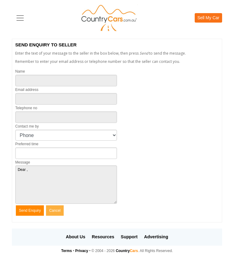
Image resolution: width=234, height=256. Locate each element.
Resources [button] (103, 236)
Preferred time (26, 144)
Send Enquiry (30, 210)
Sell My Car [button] (208, 17)
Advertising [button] (156, 236)
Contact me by (27, 126)
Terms (66, 251)
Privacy (81, 251)
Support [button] (129, 236)
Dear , (66, 184)
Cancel (54, 210)
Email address (26, 90)
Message (22, 162)
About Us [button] (75, 236)
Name (20, 71)
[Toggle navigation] (20, 18)
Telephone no (26, 108)
